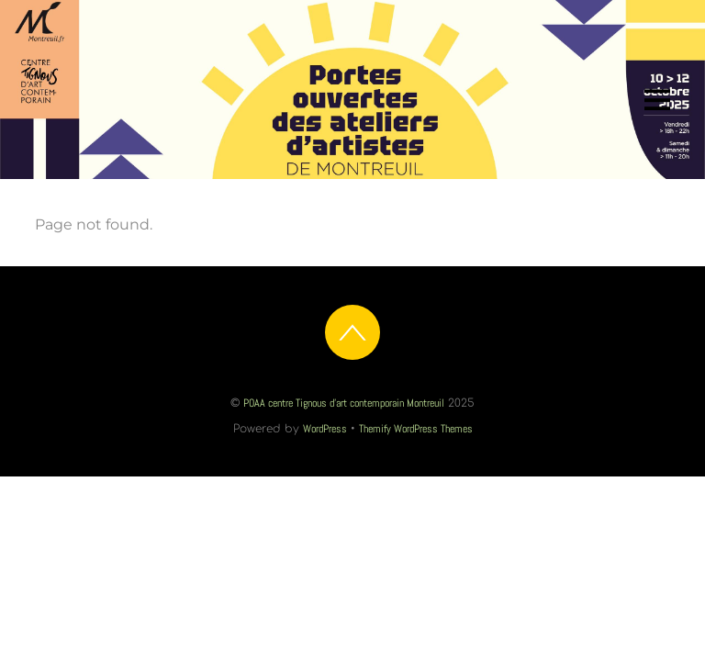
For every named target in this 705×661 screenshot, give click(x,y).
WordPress (325, 428)
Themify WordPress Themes (416, 428)
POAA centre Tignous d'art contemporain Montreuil (343, 403)
